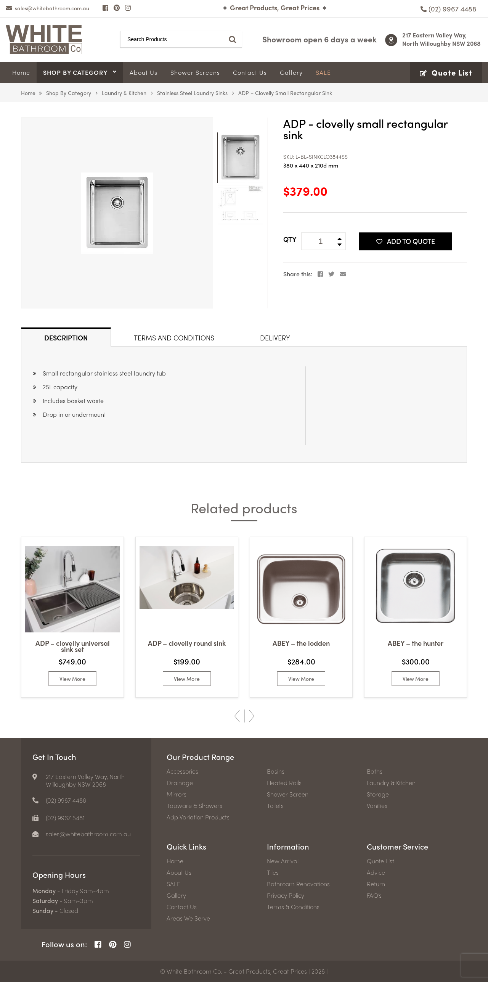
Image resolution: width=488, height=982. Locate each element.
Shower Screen (287, 794)
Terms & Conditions (293, 907)
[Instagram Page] (128, 7)
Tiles (273, 872)
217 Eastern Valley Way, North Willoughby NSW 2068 (441, 39)
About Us (179, 872)
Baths (374, 771)
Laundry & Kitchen (124, 92)
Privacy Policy (285, 895)
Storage (378, 794)
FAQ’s (374, 895)
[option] (117, 213)
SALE (173, 884)
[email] (47, 8)
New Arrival (283, 861)
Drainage (180, 783)
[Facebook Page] (105, 7)
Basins (275, 771)
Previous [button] (237, 715)
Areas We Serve (188, 918)
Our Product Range (200, 756)
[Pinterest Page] (117, 7)
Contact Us (182, 907)
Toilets (275, 806)
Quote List (380, 861)
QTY (290, 239)
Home (28, 92)
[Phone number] (449, 8)
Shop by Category (68, 92)
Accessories (182, 771)
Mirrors (176, 794)
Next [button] (251, 715)
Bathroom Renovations (298, 884)
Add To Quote (405, 241)
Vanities (377, 806)
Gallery (176, 895)
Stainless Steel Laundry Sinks (192, 92)
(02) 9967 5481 (65, 818)
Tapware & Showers (194, 806)
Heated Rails (284, 783)
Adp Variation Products (198, 817)
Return (376, 884)
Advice (376, 872)
